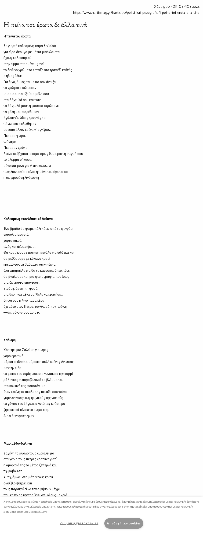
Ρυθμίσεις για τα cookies (79, 523)
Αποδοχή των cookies (124, 523)
